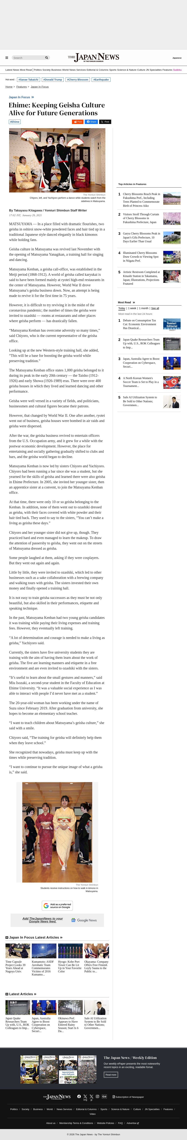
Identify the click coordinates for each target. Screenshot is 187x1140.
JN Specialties (154, 69)
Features (167, 69)
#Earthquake (101, 79)
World (65, 69)
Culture (141, 69)
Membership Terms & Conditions (76, 1123)
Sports (112, 69)
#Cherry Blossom (77, 79)
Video (93, 1114)
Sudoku (177, 69)
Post (79, 122)
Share (93, 122)
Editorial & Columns (97, 69)
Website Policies (105, 1123)
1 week (132, 308)
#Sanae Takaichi (28, 79)
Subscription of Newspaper (128, 1097)
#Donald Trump (52, 79)
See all (155, 308)
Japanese (177, 58)
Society (46, 69)
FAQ (120, 1123)
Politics (38, 69)
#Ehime (14, 121)
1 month (143, 308)
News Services (77, 69)
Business (56, 69)
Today (121, 308)
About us (51, 1123)
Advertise (133, 1123)
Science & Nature (126, 69)
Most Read (26, 69)
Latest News (12, 69)
